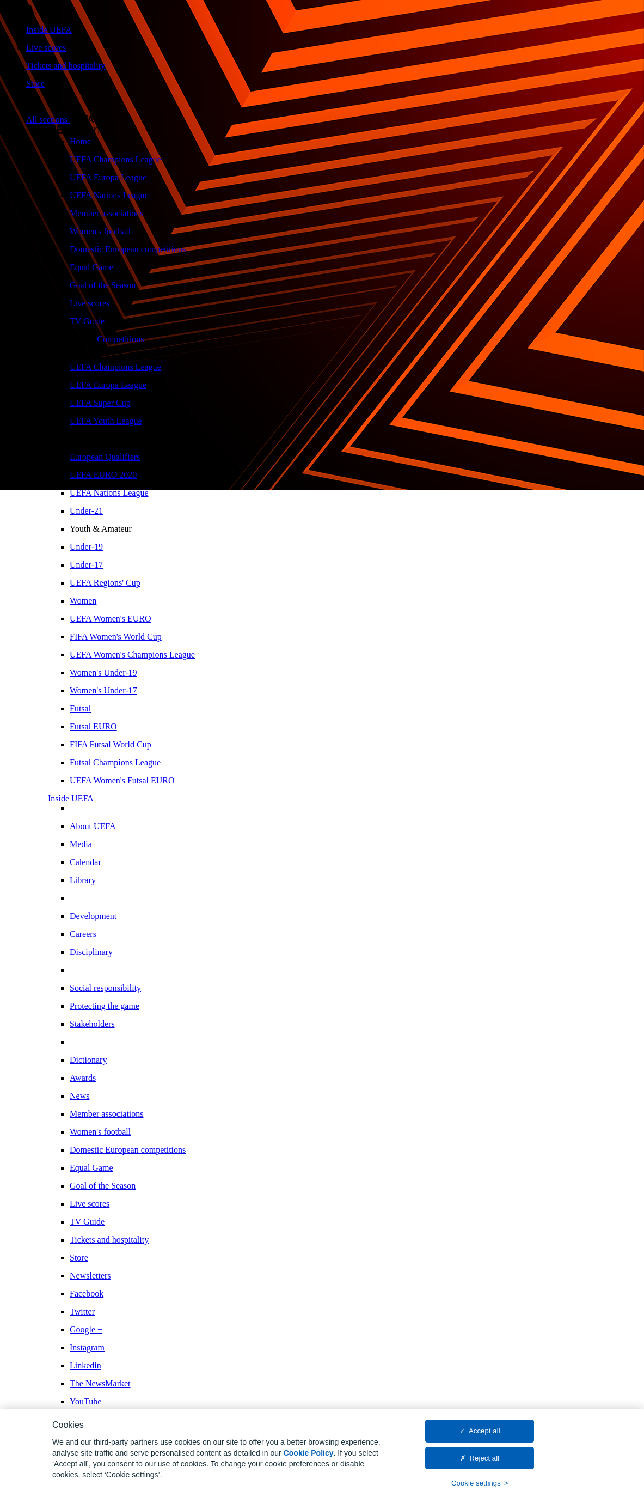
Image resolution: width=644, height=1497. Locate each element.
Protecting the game (104, 1006)
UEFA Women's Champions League (132, 654)
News (79, 1095)
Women (83, 600)
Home (80, 141)
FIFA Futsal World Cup (110, 744)
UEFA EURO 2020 (103, 474)
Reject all (485, 1462)
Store (35, 83)
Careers (83, 934)
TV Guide (87, 321)
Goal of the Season (103, 285)
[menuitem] (355, 142)
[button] (70, 119)
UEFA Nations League (109, 195)
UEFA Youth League (106, 420)
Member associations (107, 213)
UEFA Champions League (115, 159)
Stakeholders (92, 1024)
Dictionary (88, 1059)
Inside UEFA (49, 29)
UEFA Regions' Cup (105, 582)
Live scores (46, 47)
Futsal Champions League (115, 762)
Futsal (80, 708)
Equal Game (91, 267)
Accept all (484, 1435)
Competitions (120, 339)
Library (83, 880)
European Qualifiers (105, 456)
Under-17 (86, 564)
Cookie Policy (309, 1456)
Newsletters (90, 1275)
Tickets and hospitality (65, 65)
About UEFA (93, 826)
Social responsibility (105, 988)
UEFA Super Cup (100, 402)
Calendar (85, 862)
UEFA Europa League (108, 177)
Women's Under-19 (103, 672)
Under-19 (86, 546)
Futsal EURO (93, 726)
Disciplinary (91, 952)
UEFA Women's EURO (110, 618)
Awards (83, 1077)
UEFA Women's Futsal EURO (122, 780)
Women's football (100, 231)
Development (93, 916)
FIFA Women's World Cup (116, 636)
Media (81, 844)
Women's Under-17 (103, 690)
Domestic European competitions (128, 249)
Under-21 (86, 510)
